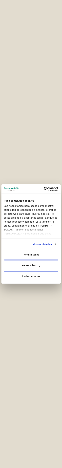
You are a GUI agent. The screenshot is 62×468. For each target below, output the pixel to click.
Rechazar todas (31, 276)
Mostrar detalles (42, 244)
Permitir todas (31, 254)
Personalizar (31, 265)
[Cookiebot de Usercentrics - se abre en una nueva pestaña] (44, 189)
